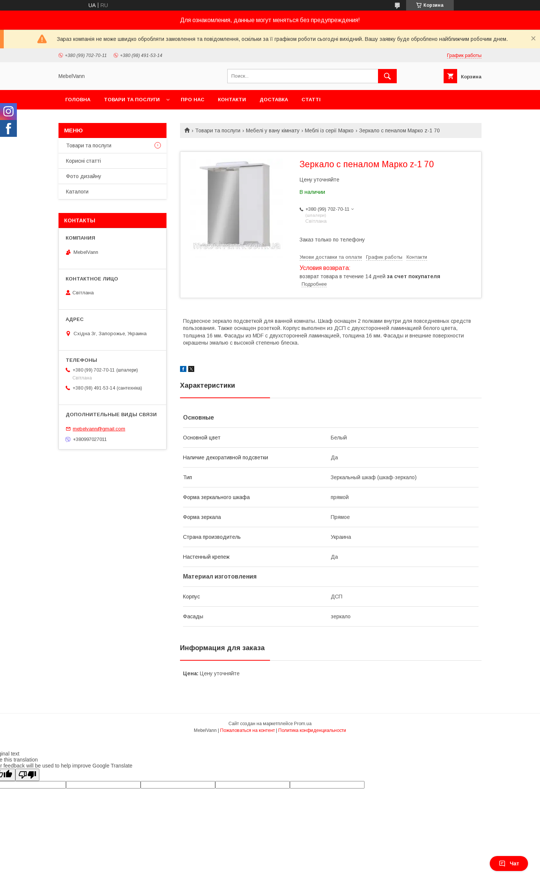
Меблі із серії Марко (329, 130)
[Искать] (387, 76)
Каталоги (77, 192)
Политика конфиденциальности (312, 730)
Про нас (192, 99)
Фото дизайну (83, 176)
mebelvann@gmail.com (99, 429)
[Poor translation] (27, 775)
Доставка (274, 99)
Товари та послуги (132, 99)
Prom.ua (303, 723)
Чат (509, 863)
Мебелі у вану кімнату (273, 130)
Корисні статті (83, 161)
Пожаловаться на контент (247, 730)
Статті (311, 99)
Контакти (232, 99)
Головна (77, 99)
